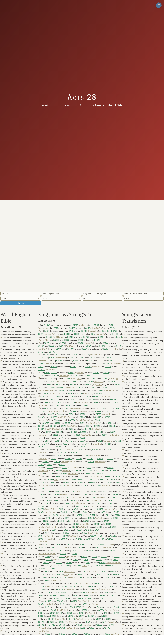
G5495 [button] (52, 352)
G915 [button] (71, 331)
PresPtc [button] (92, 506)
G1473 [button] (116, 512)
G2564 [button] (88, 328)
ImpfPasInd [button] (97, 429)
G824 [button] (92, 387)
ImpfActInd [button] (93, 331)
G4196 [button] (48, 402)
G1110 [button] (79, 577)
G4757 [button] (73, 500)
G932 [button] (48, 592)
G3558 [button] (46, 461)
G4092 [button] (53, 381)
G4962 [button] (80, 343)
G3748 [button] (49, 524)
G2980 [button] (78, 565)
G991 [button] (111, 625)
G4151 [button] (116, 613)
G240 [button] (75, 361)
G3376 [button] (82, 441)
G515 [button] (61, 571)
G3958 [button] (55, 375)
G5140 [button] (56, 405)
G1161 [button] (46, 331)
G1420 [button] (51, 414)
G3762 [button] (75, 375)
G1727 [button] (92, 515)
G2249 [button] (104, 556)
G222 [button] (64, 444)
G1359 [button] (84, 447)
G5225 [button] (96, 396)
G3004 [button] (108, 358)
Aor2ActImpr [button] (71, 622)
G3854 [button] (102, 562)
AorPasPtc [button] (83, 325)
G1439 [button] (87, 366)
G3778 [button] (101, 361)
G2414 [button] (61, 521)
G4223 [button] (62, 464)
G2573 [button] (69, 613)
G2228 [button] (73, 381)
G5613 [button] (57, 355)
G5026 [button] (57, 545)
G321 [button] (78, 435)
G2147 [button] (64, 467)
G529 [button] (74, 479)
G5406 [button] (67, 364)
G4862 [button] (58, 500)
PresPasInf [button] (62, 381)
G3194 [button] (112, 328)
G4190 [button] (110, 565)
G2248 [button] (70, 337)
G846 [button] (40, 352)
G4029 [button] (111, 551)
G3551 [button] (88, 595)
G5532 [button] (82, 438)
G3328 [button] (100, 390)
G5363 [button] (67, 334)
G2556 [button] (87, 375)
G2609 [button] (61, 450)
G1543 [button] (41, 494)
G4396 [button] (56, 598)
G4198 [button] (72, 619)
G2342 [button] (41, 358)
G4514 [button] (106, 521)
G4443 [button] (115, 334)
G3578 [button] (110, 586)
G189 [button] (87, 622)
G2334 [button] (61, 387)
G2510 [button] (105, 349)
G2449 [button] (99, 559)
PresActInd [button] (69, 571)
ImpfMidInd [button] (69, 589)
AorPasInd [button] (107, 441)
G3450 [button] (89, 539)
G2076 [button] (41, 364)
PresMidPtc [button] (61, 358)
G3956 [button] (86, 337)
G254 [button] (74, 554)
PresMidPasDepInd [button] (47, 554)
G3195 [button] (105, 378)
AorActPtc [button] (100, 334)
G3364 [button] (62, 625)
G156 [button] (66, 530)
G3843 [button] (90, 361)
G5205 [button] (56, 340)
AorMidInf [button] (49, 509)
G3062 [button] (110, 423)
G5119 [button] (96, 325)
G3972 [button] (62, 343)
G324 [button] (72, 402)
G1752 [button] (52, 551)
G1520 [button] (41, 613)
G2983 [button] (98, 485)
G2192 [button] (63, 426)
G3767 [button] (54, 372)
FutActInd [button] (112, 622)
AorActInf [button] (66, 470)
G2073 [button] (103, 598)
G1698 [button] (97, 530)
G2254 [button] (105, 331)
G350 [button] (76, 524)
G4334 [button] (41, 429)
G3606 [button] (59, 456)
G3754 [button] (56, 328)
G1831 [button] (119, 346)
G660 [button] (70, 372)
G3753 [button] (58, 491)
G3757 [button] (50, 467)
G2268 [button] (53, 616)
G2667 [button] (90, 381)
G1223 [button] (100, 337)
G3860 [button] (56, 494)
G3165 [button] (96, 524)
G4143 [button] (47, 444)
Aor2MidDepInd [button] (78, 408)
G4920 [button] (52, 625)
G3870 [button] (110, 467)
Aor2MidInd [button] (58, 337)
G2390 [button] (72, 420)
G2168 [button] (62, 485)
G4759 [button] (115, 494)
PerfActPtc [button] (43, 340)
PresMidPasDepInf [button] (56, 411)
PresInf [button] (86, 393)
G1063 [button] (76, 334)
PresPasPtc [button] (83, 411)
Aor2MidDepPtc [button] (93, 423)
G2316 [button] (99, 393)
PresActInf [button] (49, 369)
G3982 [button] (84, 592)
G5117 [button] (85, 396)
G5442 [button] (88, 500)
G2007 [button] (61, 346)
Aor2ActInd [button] (43, 328)
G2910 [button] (52, 358)
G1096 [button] (104, 387)
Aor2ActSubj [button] (44, 631)
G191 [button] (91, 476)
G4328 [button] (67, 378)
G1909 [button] (88, 346)
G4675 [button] (46, 562)
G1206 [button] (41, 464)
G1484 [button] (101, 539)
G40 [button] (105, 613)
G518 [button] (47, 565)
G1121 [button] (75, 559)
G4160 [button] (55, 515)
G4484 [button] (68, 459)
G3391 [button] (100, 459)
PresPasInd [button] (97, 328)
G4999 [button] (80, 482)
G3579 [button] (115, 402)
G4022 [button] (86, 456)
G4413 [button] (73, 399)
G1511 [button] (79, 393)
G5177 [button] (40, 334)
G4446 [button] (98, 411)
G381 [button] (93, 334)
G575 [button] (86, 559)
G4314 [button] (59, 361)
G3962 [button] (102, 408)
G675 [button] (113, 479)
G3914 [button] (88, 444)
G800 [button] (72, 607)
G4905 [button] (100, 509)
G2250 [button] (68, 405)
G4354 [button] (98, 548)
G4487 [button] (52, 613)
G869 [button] (49, 384)
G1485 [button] (49, 518)
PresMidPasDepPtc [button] (47, 390)
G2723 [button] (79, 539)
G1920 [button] (57, 461)
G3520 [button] (72, 328)
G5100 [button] (64, 539)
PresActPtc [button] (97, 384)
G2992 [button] (109, 515)
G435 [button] (85, 512)
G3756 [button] (114, 331)
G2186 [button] (119, 337)
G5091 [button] (113, 432)
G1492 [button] (86, 355)
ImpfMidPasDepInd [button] (53, 429)
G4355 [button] (49, 337)
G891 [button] (102, 479)
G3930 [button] (84, 331)
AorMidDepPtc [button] (82, 402)
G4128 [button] (105, 343)
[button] (31, 331)
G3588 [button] (53, 426)
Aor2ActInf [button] (62, 548)
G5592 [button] (97, 340)
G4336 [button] (54, 417)
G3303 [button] (47, 372)
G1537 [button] (70, 349)
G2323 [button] (88, 429)
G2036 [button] (62, 556)
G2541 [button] (93, 536)
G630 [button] (74, 527)
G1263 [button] (90, 589)
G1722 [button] (51, 396)
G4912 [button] (74, 411)
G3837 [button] (107, 577)
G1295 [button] (75, 325)
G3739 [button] (79, 364)
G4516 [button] (100, 473)
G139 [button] (45, 577)
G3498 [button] (112, 381)
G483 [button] (84, 533)
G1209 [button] (49, 559)
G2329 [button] (84, 349)
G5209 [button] (41, 548)
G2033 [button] (101, 470)
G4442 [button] (41, 375)
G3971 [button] (67, 518)
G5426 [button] (60, 574)
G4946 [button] (95, 450)
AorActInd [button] (113, 349)
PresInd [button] (48, 364)
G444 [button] (110, 361)
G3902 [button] (58, 447)
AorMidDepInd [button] (83, 420)
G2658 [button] (113, 456)
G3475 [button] (103, 595)
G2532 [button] (47, 325)
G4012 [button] (57, 396)
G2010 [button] (68, 497)
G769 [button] (88, 426)
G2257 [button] (118, 476)
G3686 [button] (113, 399)
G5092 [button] (74, 432)
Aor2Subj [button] (87, 625)
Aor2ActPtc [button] (49, 334)
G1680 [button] (76, 551)
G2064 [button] (91, 461)
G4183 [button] (41, 387)
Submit (21, 303)
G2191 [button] (58, 349)
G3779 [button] (50, 473)
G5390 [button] (85, 405)
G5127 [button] (67, 423)
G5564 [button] (52, 399)
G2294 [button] (41, 488)
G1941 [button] (65, 536)
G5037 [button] (67, 592)
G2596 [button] (113, 497)
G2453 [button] (110, 506)
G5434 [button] (41, 346)
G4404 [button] (80, 598)
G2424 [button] (53, 595)
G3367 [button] (82, 387)
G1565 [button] (72, 396)
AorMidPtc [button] (84, 583)
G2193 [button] (89, 598)
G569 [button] (84, 604)
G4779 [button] (64, 506)
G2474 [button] (90, 551)
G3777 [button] (116, 556)
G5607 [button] (85, 506)
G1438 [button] (48, 500)
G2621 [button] (43, 411)
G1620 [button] (60, 589)
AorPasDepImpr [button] (83, 619)
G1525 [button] (98, 414)
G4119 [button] (64, 586)
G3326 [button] (58, 441)
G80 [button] (89, 467)
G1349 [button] (73, 366)
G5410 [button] (41, 482)
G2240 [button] (41, 586)
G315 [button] (40, 536)
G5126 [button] (108, 619)
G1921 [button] (111, 325)
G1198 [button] (84, 494)
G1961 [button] (111, 450)
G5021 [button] (75, 583)
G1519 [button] (106, 372)
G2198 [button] (41, 369)
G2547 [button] (59, 476)
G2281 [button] (54, 366)
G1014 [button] (108, 524)
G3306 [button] (93, 497)
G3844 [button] (102, 571)
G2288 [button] (80, 530)
